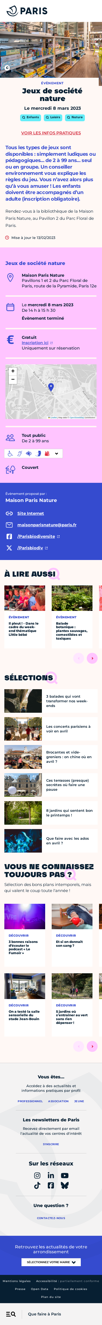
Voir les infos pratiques (51, 132)
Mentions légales (17, 1281)
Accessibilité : (67, 1281)
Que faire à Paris (44, 1314)
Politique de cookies (70, 1289)
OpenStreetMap (77, 417)
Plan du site (51, 1297)
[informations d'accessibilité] (33, 453)
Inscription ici (35, 342)
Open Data (39, 1289)
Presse (20, 1289)
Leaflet (52, 417)
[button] (51, 387)
